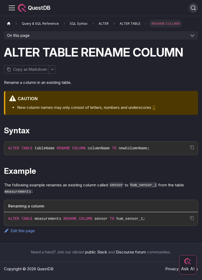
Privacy (172, 268)
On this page (18, 35)
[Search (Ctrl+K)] (193, 8)
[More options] (52, 69)
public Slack (96, 252)
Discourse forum (131, 252)
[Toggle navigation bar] (12, 8)
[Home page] (8, 23)
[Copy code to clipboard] (192, 147)
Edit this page (19, 230)
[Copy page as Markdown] (26, 69)
